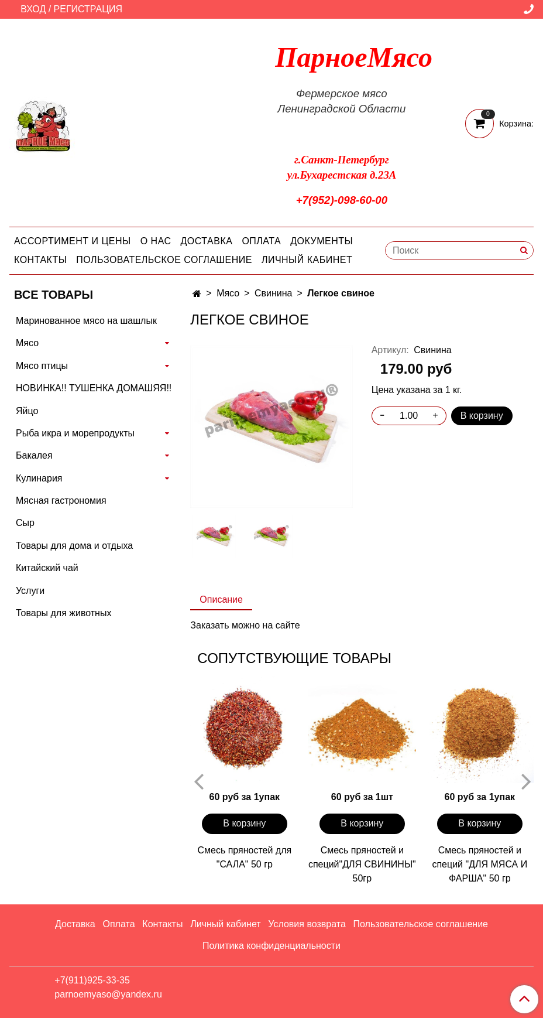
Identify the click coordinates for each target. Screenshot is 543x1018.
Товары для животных (63, 613)
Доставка (207, 241)
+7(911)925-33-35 (92, 980)
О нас (155, 241)
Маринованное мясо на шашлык (86, 321)
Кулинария (39, 478)
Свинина (274, 293)
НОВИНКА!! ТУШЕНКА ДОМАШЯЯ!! (93, 388)
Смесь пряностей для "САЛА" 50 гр (244, 857)
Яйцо (27, 411)
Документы (321, 241)
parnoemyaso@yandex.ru (107, 994)
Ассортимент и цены (72, 241)
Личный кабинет (307, 260)
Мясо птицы (42, 366)
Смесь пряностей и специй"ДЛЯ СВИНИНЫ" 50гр (362, 864)
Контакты (40, 260)
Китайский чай (47, 568)
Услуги (30, 591)
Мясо (227, 293)
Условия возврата (306, 924)
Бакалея (34, 455)
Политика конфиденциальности (271, 946)
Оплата (261, 241)
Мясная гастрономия (61, 500)
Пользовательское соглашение (164, 260)
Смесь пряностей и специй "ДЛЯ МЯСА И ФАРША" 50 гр (479, 864)
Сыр (25, 523)
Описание (221, 599)
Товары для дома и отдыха (74, 546)
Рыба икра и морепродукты (75, 433)
